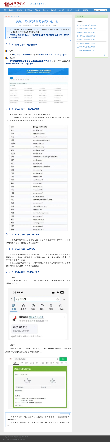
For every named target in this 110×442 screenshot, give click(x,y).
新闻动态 (11, 10)
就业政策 (37, 10)
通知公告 (45, 10)
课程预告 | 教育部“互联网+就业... (86, 32)
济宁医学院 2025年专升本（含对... (87, 29)
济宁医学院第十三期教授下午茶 (86, 36)
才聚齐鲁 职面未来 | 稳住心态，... (87, 50)
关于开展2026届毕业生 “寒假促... (86, 47)
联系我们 (85, 10)
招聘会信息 (28, 10)
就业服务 (77, 10)
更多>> (104, 55)
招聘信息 (19, 10)
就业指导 (61, 10)
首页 (5, 10)
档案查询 (69, 10)
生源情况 (53, 10)
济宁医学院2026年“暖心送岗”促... (86, 25)
